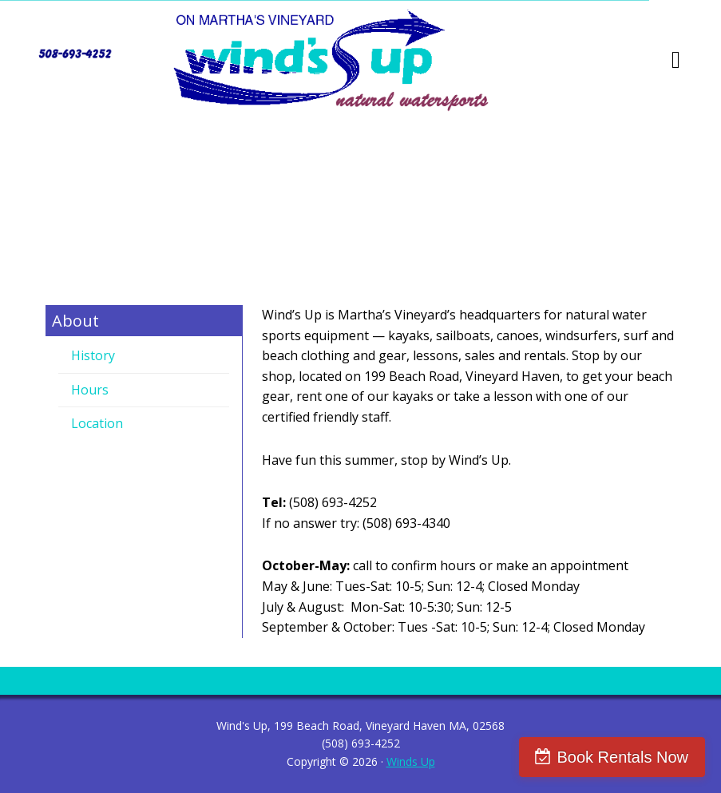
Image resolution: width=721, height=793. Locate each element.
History (93, 355)
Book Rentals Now (622, 757)
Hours (90, 389)
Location (97, 423)
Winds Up (410, 761)
